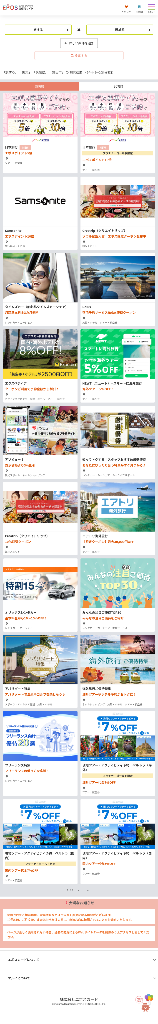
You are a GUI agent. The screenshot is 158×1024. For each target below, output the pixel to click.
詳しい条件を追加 (79, 43)
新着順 (39, 86)
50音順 (118, 86)
